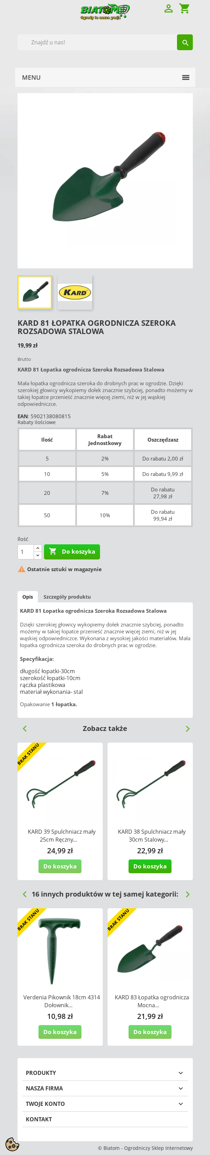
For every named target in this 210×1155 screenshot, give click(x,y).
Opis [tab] (27, 596)
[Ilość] (26, 551)
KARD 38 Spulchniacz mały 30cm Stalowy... (152, 835)
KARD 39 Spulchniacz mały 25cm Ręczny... (62, 835)
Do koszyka (72, 551)
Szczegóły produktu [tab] (67, 596)
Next (184, 726)
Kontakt (39, 1119)
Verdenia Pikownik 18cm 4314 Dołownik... (61, 1001)
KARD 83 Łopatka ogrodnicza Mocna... (152, 1001)
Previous (22, 726)
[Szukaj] (105, 42)
